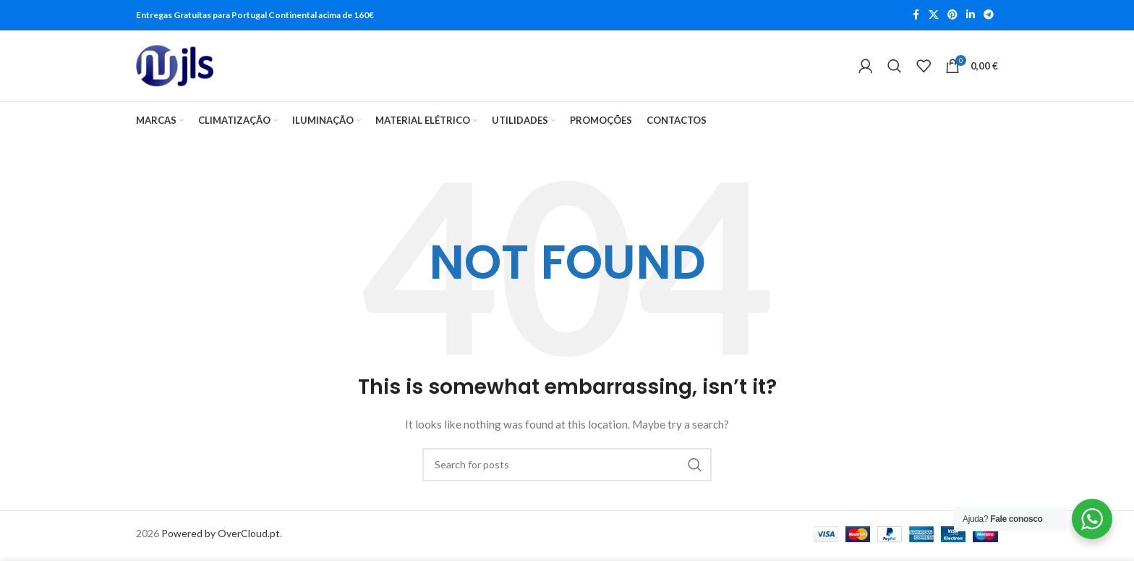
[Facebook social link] (915, 15)
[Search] (894, 68)
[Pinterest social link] (952, 15)
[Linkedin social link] (970, 15)
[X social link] (933, 15)
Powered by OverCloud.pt (220, 537)
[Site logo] (174, 68)
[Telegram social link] (988, 15)
